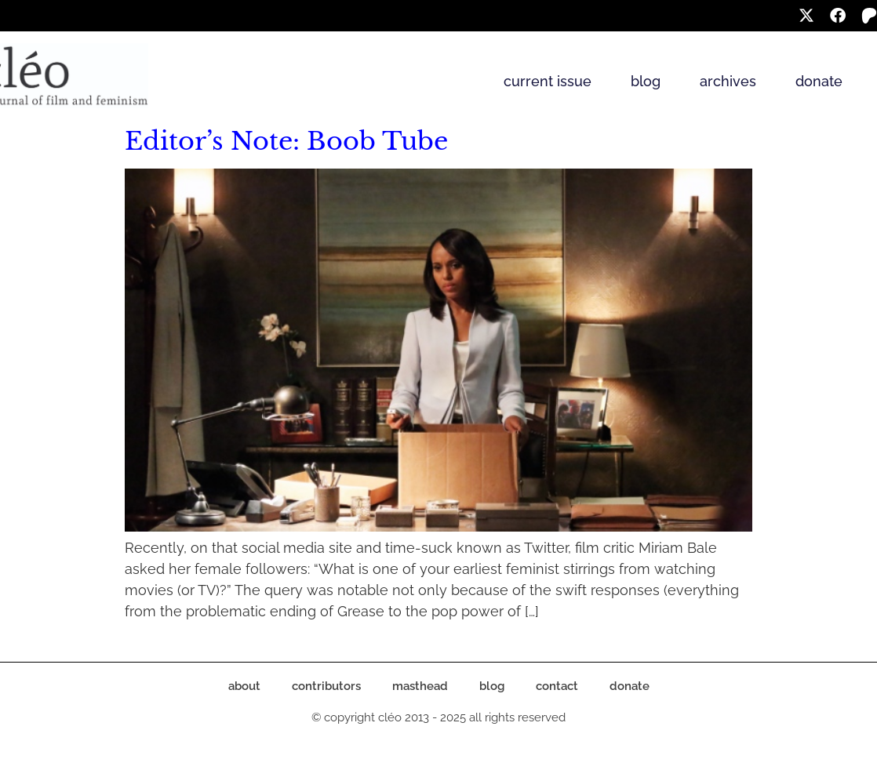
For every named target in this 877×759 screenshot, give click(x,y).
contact (557, 686)
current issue (547, 81)
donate (818, 81)
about (244, 686)
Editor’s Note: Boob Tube (286, 141)
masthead (420, 686)
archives (728, 81)
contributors (326, 686)
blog (645, 81)
